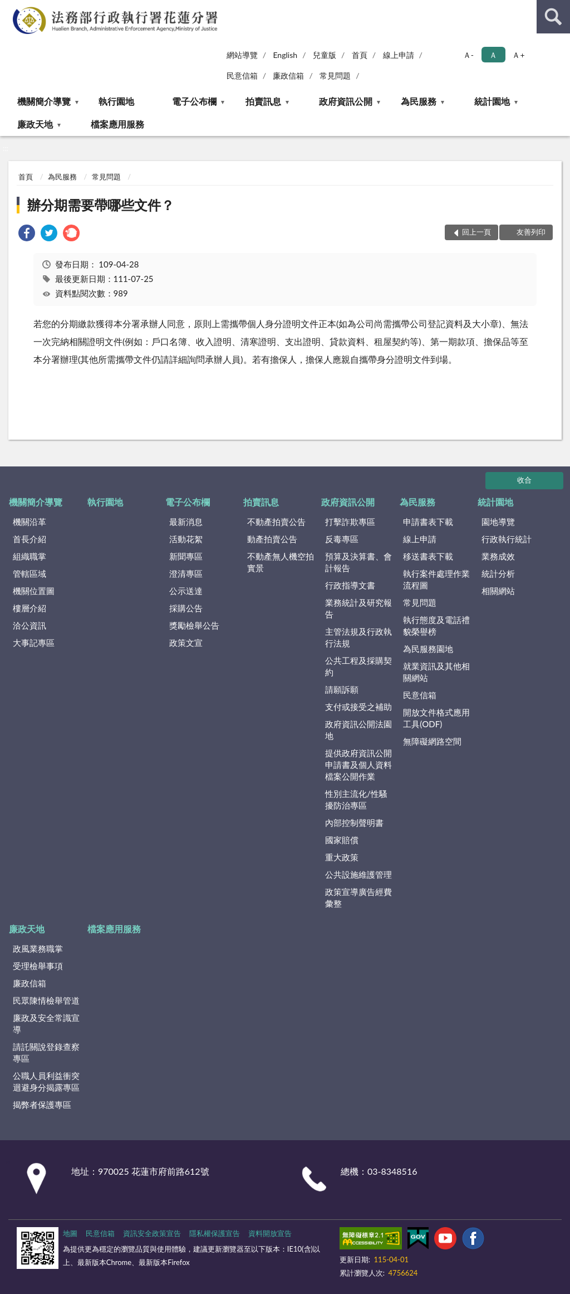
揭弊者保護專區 (42, 1105)
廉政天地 (35, 124)
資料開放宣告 (270, 1233)
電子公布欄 (194, 101)
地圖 (70, 1233)
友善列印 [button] (531, 231)
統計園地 (492, 101)
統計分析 (498, 573)
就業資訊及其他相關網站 (436, 672)
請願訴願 (341, 689)
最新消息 (186, 522)
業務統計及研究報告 (358, 608)
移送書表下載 (428, 556)
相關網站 (498, 591)
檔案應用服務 (117, 124)
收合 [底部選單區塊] (524, 479)
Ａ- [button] (468, 55)
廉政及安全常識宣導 (46, 1023)
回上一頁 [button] (476, 231)
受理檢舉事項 (38, 966)
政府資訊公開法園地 (358, 730)
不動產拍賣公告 (276, 522)
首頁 (359, 55)
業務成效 (498, 556)
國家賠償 (341, 840)
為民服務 (418, 101)
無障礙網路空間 (432, 741)
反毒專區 (341, 539)
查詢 (553, 16)
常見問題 (335, 75)
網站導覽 (242, 55)
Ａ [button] (493, 55)
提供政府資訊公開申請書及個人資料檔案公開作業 (358, 764)
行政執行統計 (506, 539)
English (285, 55)
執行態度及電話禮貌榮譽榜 (436, 625)
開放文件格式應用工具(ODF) (436, 718)
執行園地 (116, 101)
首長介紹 (29, 539)
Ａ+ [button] (518, 55)
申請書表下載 (428, 522)
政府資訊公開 (345, 101)
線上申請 (398, 55)
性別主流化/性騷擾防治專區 (356, 799)
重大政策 (341, 857)
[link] (26, 234)
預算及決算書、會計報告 (358, 562)
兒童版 (324, 55)
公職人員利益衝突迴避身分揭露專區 (46, 1081)
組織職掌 (29, 556)
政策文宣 (186, 643)
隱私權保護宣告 (214, 1233)
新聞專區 (186, 556)
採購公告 (186, 608)
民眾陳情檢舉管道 (46, 1000)
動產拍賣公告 (272, 539)
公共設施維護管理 (358, 874)
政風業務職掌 (38, 948)
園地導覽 (498, 522)
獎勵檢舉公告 (194, 625)
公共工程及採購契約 (358, 666)
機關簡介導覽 (44, 101)
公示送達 (186, 591)
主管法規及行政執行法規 (358, 637)
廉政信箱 (288, 75)
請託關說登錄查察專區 (46, 1052)
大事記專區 (34, 643)
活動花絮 (186, 539)
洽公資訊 (29, 625)
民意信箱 (242, 75)
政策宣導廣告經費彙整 (358, 897)
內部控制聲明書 (354, 823)
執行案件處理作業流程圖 (436, 579)
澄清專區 (186, 573)
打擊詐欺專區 (350, 522)
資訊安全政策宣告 (152, 1233)
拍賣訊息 (263, 101)
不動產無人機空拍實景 (280, 562)
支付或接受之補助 (358, 707)
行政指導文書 (350, 585)
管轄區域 (29, 573)
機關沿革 (29, 522)
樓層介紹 (29, 608)
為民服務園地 (428, 649)
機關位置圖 (34, 591)
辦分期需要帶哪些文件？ (100, 205)
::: (9, 8)
